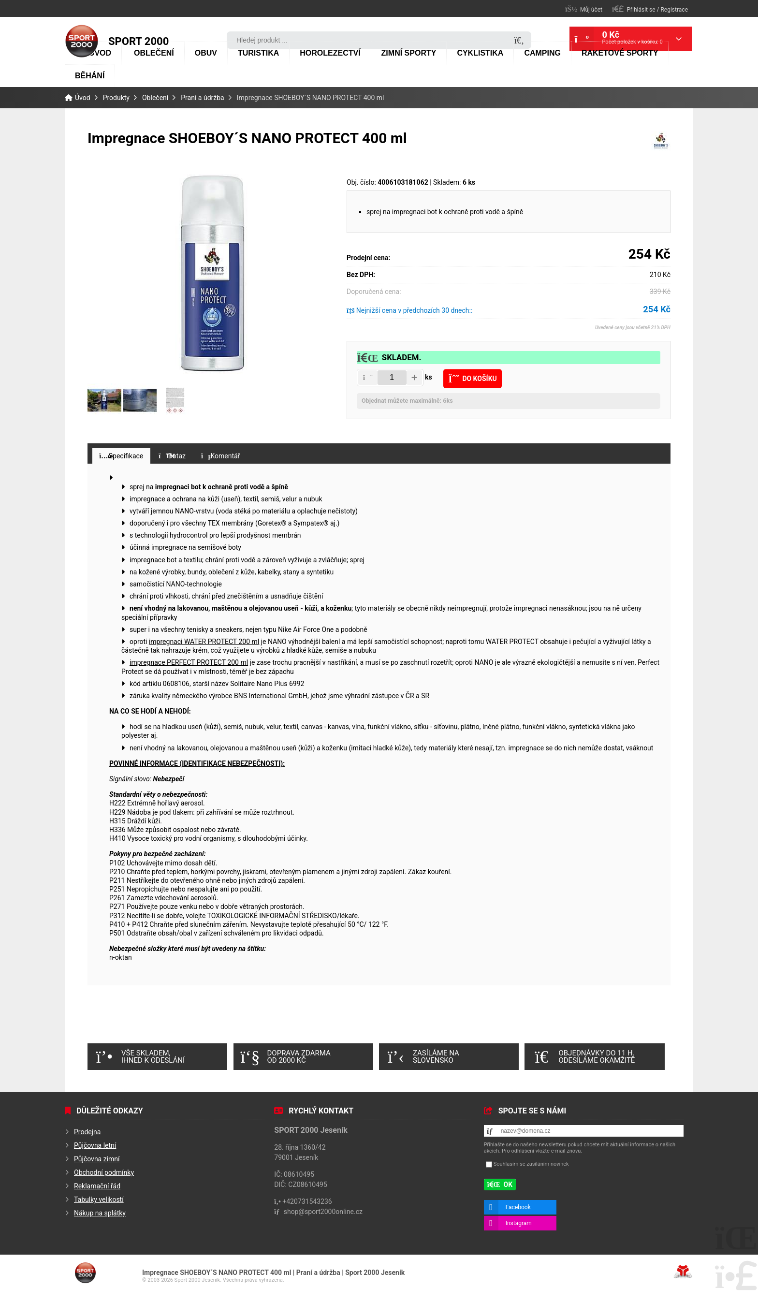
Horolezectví (330, 53)
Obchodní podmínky (104, 1172)
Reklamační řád (97, 1186)
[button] (650, 9)
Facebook (518, 1207)
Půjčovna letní (95, 1145)
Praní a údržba (202, 97)
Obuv (206, 53)
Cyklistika (480, 53)
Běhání (89, 76)
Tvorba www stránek (682, 1271)
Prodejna (87, 1132)
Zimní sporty (409, 53)
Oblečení (154, 53)
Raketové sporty (620, 53)
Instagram (519, 1223)
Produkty (116, 97)
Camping (542, 53)
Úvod (82, 41)
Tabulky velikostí (99, 1199)
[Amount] (392, 377)
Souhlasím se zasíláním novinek (531, 1164)
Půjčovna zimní (97, 1159)
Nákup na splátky (100, 1213)
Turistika (258, 53)
